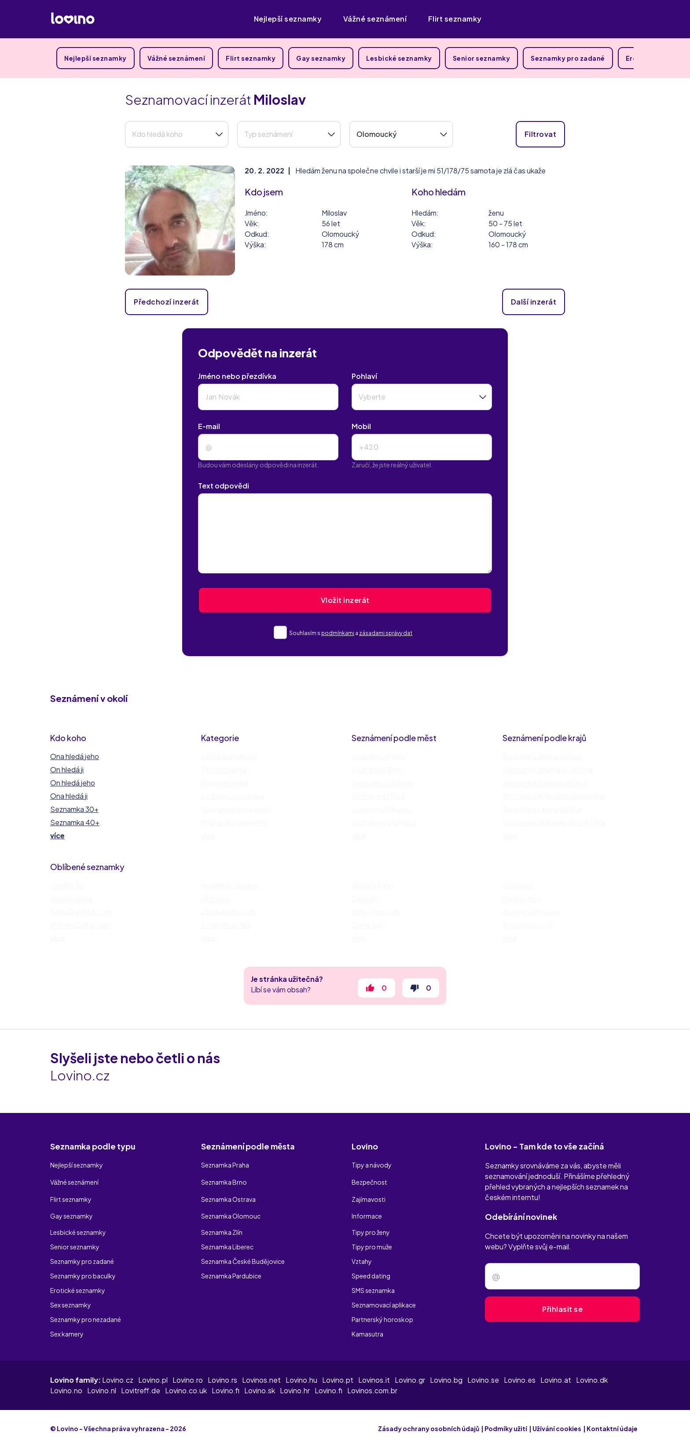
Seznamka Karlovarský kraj (545, 782)
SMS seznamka (373, 1285)
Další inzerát (534, 301)
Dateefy (366, 898)
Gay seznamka (225, 782)
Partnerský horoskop (382, 1314)
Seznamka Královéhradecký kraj (554, 795)
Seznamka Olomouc (384, 822)
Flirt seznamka (224, 769)
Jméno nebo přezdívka (237, 376)
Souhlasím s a (353, 633)
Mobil (361, 426)
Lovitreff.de (140, 1386)
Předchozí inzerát (166, 301)
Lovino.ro (187, 1375)
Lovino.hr (295, 1386)
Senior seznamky (481, 58)
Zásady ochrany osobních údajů (428, 1424)
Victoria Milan (373, 885)
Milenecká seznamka (234, 822)
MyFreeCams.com (80, 924)
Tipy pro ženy (371, 1227)
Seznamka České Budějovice (243, 1256)
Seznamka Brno (377, 769)
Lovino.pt (337, 1375)
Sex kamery (67, 1329)
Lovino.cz (117, 1375)
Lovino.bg (446, 1375)
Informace (367, 1213)
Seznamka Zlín (221, 1227)
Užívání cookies (556, 1424)
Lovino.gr (410, 1375)
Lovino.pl (153, 1375)
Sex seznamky (70, 1300)
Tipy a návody (372, 1169)
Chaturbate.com (228, 911)
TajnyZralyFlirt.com (81, 911)
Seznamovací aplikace (384, 1300)
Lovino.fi (225, 1386)
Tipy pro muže (372, 1242)
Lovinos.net (261, 1375)
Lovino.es (520, 1375)
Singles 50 (67, 885)
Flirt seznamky (455, 18)
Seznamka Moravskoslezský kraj (554, 822)
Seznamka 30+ (74, 809)
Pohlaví (364, 376)
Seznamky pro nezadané (85, 1314)
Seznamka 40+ (74, 822)
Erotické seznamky (77, 1285)
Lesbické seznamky (399, 58)
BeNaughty (522, 898)
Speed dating (371, 1271)
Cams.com (369, 924)
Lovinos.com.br (372, 1386)
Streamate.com (528, 924)
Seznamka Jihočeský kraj (542, 756)
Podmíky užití (505, 1424)
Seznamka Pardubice (231, 1271)
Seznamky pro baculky (83, 1271)
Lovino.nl (101, 1386)
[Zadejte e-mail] (562, 1281)
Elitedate (518, 885)
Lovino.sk (259, 1386)
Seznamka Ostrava (382, 782)
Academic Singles (229, 885)
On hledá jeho (72, 782)
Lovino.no (66, 1386)
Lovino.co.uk (186, 1386)
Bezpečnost (369, 1184)
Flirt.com (215, 898)
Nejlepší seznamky (288, 18)
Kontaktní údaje (612, 1424)
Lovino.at (555, 1375)
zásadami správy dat (385, 633)
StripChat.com (376, 911)
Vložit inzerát (345, 600)
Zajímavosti (368, 1198)
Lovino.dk (592, 1375)
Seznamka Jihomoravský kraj (548, 769)
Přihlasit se (562, 1314)
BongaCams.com (531, 911)
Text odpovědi (223, 485)
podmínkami (337, 633)
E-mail (209, 426)
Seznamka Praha (379, 756)
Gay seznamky (320, 58)
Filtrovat (541, 134)
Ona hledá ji (69, 795)
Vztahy (362, 1256)
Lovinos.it (374, 1375)
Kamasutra (367, 1329)
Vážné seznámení (375, 18)
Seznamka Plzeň (378, 795)
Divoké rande (71, 898)
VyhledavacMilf (225, 924)
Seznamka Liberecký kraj (542, 809)
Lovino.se (483, 1375)
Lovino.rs (222, 1375)
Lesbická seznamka (232, 795)
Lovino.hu (301, 1375)
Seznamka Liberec (381, 809)
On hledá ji (67, 769)
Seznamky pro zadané (568, 58)
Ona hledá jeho (74, 756)
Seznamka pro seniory (236, 809)
